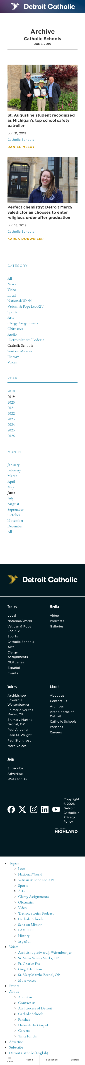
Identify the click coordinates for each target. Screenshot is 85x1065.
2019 (11, 396)
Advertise (15, 773)
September (15, 509)
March (12, 475)
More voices (27, 980)
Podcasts (57, 621)
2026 (11, 435)
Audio (12, 334)
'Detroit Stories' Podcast (36, 913)
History (13, 356)
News (11, 283)
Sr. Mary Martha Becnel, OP (19, 722)
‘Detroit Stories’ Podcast (25, 339)
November (15, 520)
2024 (11, 424)
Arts (10, 317)
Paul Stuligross (19, 740)
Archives (57, 706)
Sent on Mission (19, 351)
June (11, 492)
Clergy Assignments (22, 323)
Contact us (58, 701)
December (15, 526)
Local (11, 295)
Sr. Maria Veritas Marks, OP (20, 712)
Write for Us (17, 779)
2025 (11, 430)
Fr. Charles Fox (29, 963)
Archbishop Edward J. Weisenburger (18, 700)
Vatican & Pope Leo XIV (25, 306)
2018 (11, 391)
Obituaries (15, 328)
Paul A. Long (17, 729)
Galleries (56, 626)
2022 (11, 413)
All (9, 278)
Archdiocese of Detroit (62, 714)
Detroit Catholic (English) (28, 1052)
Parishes (56, 727)
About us (57, 695)
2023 (11, 419)
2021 (11, 407)
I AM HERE (27, 929)
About (14, 991)
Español (13, 667)
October (13, 514)
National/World (19, 300)
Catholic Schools (20, 345)
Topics (14, 863)
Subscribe (15, 768)
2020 (11, 402)
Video (11, 289)
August (13, 503)
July (10, 498)
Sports (12, 311)
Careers (56, 732)
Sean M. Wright (19, 735)
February (14, 470)
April (11, 481)
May (10, 487)
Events (12, 673)
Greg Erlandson (30, 969)
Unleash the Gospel (33, 1025)
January (13, 464)
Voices (12, 362)
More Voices (17, 746)
